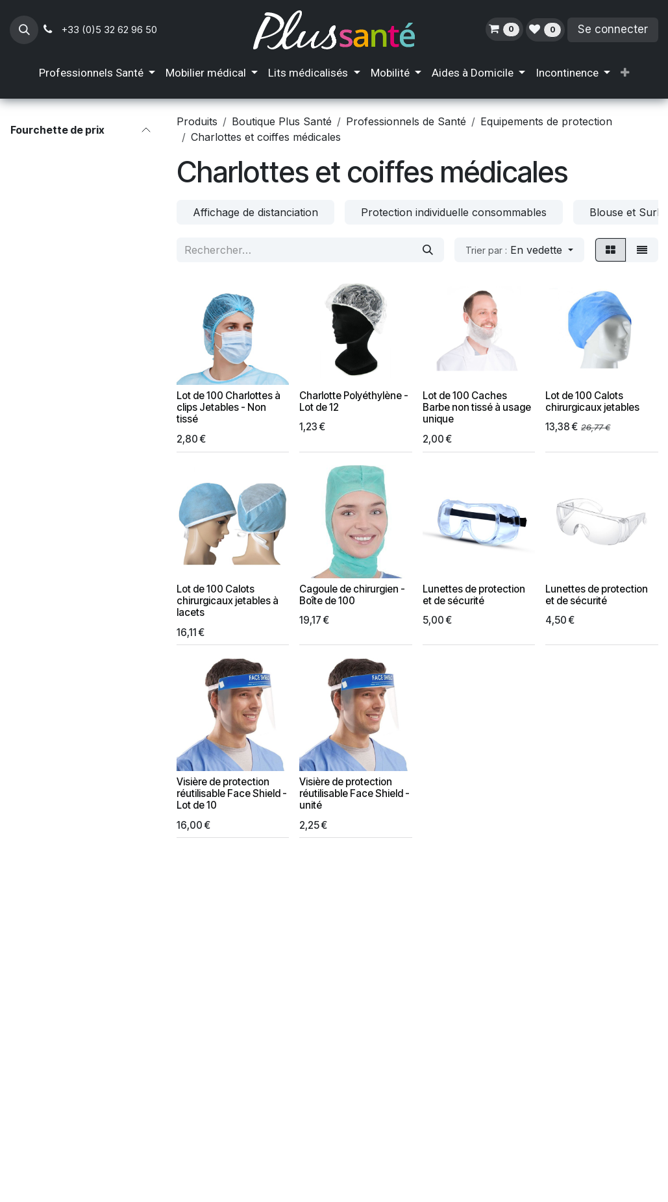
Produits (197, 121)
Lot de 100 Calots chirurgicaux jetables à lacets (227, 600)
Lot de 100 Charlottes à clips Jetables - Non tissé (228, 407)
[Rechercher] (428, 250)
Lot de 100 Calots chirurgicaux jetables (593, 401)
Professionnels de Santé (406, 121)
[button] (24, 30)
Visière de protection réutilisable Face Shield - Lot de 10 (232, 793)
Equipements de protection (546, 121)
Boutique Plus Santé (282, 121)
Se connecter (613, 29)
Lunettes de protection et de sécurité (474, 594)
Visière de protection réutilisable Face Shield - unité (355, 793)
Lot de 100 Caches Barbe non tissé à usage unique (477, 407)
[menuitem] (97, 73)
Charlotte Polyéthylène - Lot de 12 (354, 401)
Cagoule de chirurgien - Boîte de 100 (353, 594)
